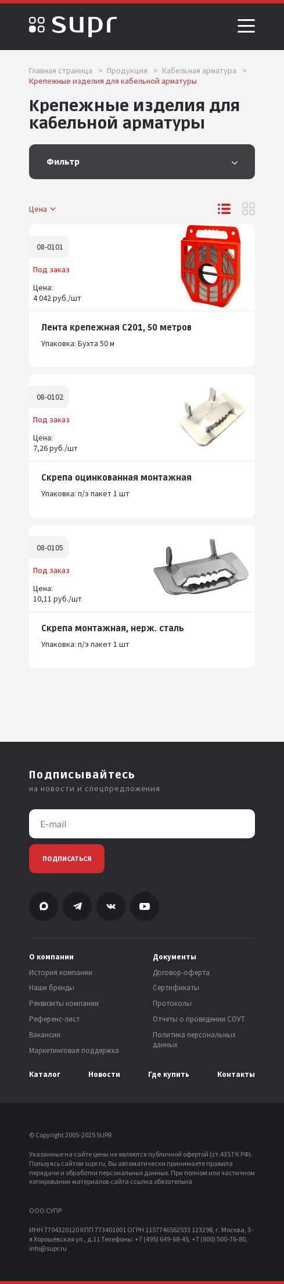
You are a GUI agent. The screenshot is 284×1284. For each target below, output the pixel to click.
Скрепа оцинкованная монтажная (116, 478)
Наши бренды (51, 988)
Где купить (168, 1074)
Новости (104, 1074)
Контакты (236, 1074)
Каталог (44, 1074)
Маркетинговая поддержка (74, 1050)
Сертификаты (176, 988)
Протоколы (172, 1003)
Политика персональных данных (194, 1040)
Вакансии (44, 1035)
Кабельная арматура (204, 70)
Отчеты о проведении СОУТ (199, 1019)
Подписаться (67, 858)
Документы (174, 957)
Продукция (132, 70)
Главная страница (66, 70)
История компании (60, 972)
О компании (51, 957)
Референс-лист (54, 1019)
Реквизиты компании (64, 1003)
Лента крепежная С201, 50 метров (116, 328)
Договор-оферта (181, 972)
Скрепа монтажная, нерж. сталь (112, 629)
